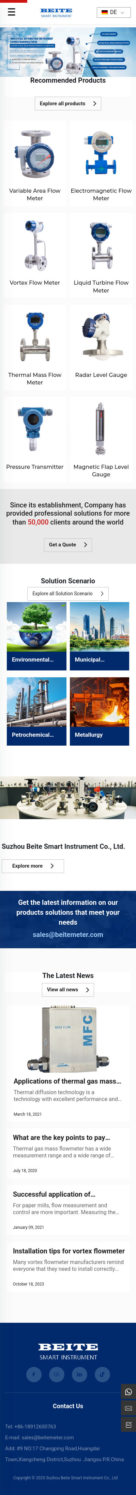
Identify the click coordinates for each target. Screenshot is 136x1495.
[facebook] (34, 1374)
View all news (68, 990)
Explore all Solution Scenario (68, 593)
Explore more (33, 866)
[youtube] (56, 1374)
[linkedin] (79, 1374)
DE (109, 12)
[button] (98, 52)
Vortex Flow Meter (35, 283)
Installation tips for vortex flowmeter (69, 1251)
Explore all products (68, 103)
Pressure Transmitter (35, 467)
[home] (56, 12)
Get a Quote (68, 544)
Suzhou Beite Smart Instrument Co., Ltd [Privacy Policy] (82, 1478)
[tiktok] (102, 1374)
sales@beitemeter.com (68, 934)
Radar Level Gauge (101, 375)
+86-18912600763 (35, 1427)
